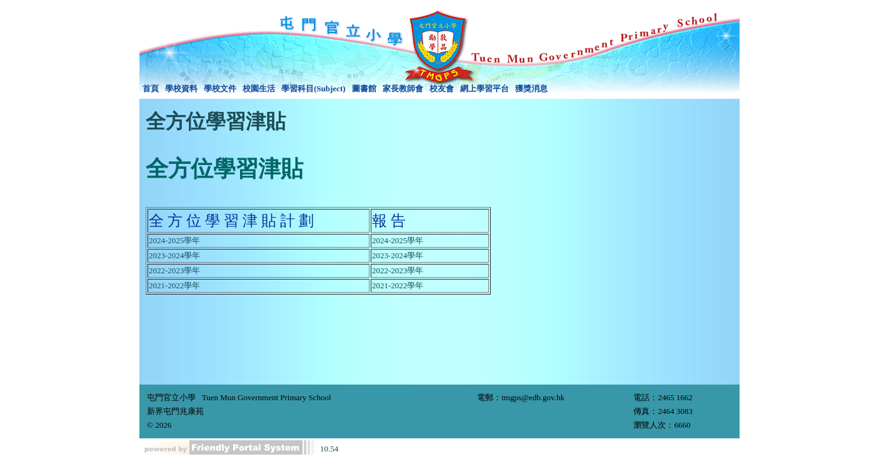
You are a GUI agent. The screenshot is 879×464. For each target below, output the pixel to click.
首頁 (151, 88)
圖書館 (364, 88)
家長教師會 (403, 88)
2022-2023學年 (174, 270)
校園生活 (259, 88)
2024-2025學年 (174, 240)
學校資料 (181, 88)
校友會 (441, 88)
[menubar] (345, 89)
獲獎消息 (531, 88)
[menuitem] (150, 89)
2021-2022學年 (174, 285)
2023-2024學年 (174, 255)
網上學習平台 (484, 88)
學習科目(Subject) (313, 88)
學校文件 (220, 88)
